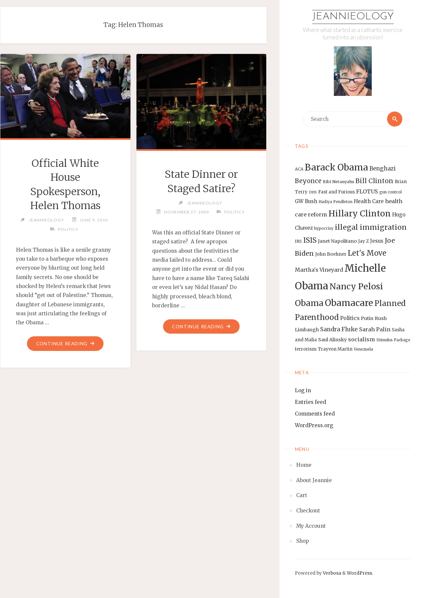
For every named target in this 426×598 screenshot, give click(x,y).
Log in (303, 390)
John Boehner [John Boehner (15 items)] (330, 254)
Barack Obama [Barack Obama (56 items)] (336, 167)
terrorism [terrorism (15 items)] (306, 349)
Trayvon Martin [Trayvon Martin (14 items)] (335, 349)
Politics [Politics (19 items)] (349, 318)
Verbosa (331, 573)
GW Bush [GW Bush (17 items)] (306, 201)
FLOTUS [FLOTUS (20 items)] (367, 191)
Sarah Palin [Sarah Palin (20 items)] (374, 329)
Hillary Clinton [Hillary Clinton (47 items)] (359, 213)
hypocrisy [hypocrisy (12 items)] (323, 228)
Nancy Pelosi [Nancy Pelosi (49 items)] (356, 286)
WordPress (359, 573)
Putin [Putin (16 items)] (367, 318)
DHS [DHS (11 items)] (313, 192)
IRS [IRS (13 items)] (298, 241)
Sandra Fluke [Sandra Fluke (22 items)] (339, 329)
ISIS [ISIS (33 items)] (310, 240)
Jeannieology (353, 17)
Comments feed (315, 414)
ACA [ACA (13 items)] (299, 168)
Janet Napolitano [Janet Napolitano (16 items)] (337, 241)
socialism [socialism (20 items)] (361, 339)
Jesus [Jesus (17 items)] (376, 241)
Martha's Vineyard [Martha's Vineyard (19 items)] (319, 269)
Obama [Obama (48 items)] (309, 303)
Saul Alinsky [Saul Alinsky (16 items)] (332, 340)
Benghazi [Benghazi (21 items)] (382, 168)
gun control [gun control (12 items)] (390, 192)
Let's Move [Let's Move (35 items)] (367, 253)
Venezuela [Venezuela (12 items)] (363, 349)
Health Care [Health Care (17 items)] (369, 201)
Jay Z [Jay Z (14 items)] (363, 241)
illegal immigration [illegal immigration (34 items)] (371, 227)
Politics (68, 229)
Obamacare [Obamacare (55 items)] (349, 302)
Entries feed (310, 402)
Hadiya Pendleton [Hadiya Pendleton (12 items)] (335, 201)
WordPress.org (314, 425)
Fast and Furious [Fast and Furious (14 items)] (336, 192)
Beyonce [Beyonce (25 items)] (308, 181)
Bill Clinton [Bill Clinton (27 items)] (374, 181)
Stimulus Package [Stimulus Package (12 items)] (393, 340)
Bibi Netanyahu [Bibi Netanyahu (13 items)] (338, 181)
